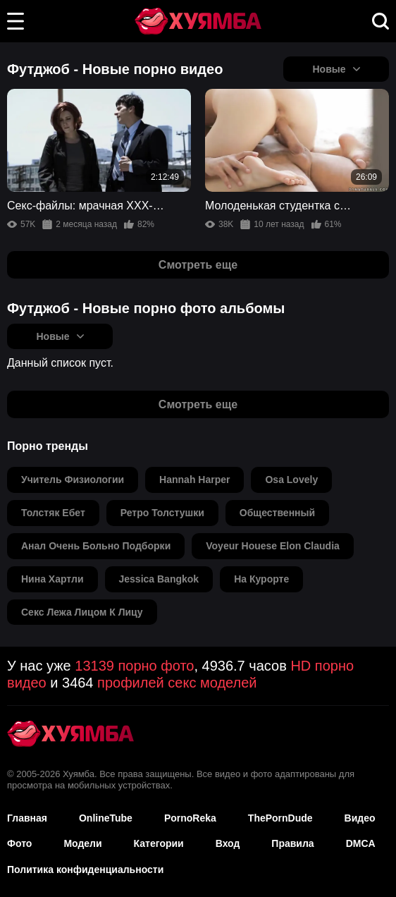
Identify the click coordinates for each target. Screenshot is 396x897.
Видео (360, 818)
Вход (228, 843)
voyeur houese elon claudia (273, 545)
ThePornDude (280, 818)
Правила (292, 843)
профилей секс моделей (176, 682)
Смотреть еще (198, 265)
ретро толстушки (162, 512)
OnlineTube (105, 818)
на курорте (261, 579)
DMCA (361, 843)
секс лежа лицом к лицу (82, 612)
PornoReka (190, 818)
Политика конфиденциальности (85, 869)
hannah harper (194, 479)
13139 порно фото (134, 665)
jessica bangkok (159, 579)
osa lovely (291, 479)
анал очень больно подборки (96, 545)
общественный (277, 512)
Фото (19, 843)
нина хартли (52, 579)
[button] (15, 21)
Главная (27, 818)
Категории (159, 843)
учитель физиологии (72, 479)
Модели (82, 843)
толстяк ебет (53, 512)
